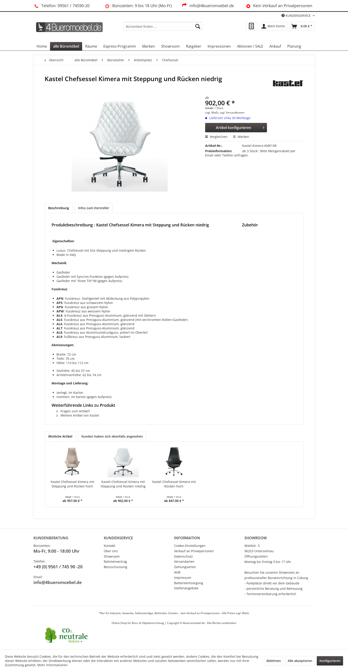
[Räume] (91, 46)
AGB (177, 572)
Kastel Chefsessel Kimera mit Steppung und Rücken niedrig (123, 484)
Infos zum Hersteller (93, 208)
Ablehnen (273, 661)
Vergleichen (216, 137)
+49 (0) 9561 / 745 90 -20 (58, 567)
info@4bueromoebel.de (207, 5)
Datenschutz (183, 556)
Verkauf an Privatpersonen (194, 551)
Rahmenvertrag (115, 561)
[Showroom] (170, 46)
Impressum (182, 577)
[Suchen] (197, 26)
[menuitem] (163, 26)
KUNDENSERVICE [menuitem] (296, 15)
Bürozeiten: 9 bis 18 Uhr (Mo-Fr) (138, 5)
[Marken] (148, 46)
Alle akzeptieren (300, 661)
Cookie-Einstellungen (190, 545)
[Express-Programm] (119, 46)
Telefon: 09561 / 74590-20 (61, 5)
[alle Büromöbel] (66, 46)
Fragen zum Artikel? (73, 411)
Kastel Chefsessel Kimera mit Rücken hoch (174, 484)
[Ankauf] (275, 46)
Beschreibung (58, 208)
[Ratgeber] (193, 46)
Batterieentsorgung (188, 583)
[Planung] (294, 46)
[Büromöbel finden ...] (163, 26)
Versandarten (184, 561)
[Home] (41, 46)
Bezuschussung (115, 567)
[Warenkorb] (302, 26)
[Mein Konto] (273, 26)
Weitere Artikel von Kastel (77, 415)
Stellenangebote (186, 588)
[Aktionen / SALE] (250, 46)
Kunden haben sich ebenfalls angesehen (112, 436)
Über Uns (111, 551)
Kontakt (109, 545)
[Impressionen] (219, 46)
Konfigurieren (329, 661)
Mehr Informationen (52, 665)
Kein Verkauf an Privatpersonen (278, 5)
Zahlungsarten (185, 567)
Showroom (112, 556)
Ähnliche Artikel (60, 436)
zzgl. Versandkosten (232, 112)
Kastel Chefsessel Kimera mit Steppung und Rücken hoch (72, 484)
